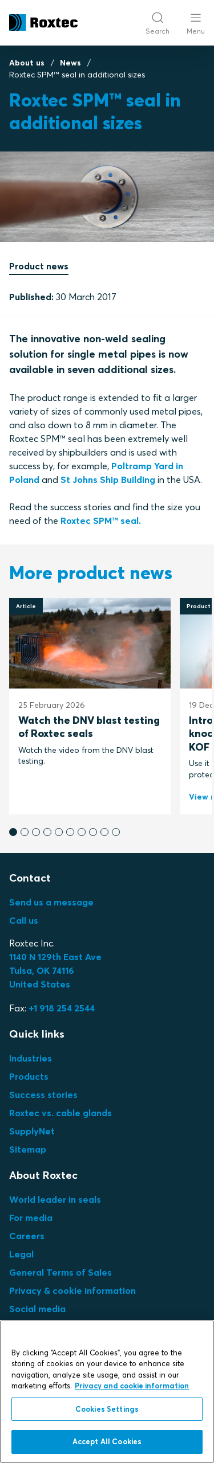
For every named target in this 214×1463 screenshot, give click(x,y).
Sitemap (27, 1149)
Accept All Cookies (107, 1441)
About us (27, 63)
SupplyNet (32, 1131)
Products (29, 1076)
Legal (21, 1254)
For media (31, 1217)
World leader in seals (55, 1199)
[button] (13, 832)
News (70, 63)
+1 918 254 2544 (62, 1008)
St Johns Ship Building (107, 479)
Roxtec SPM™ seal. (100, 520)
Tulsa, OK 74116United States (55, 970)
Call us (23, 920)
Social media (37, 1308)
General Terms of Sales (60, 1272)
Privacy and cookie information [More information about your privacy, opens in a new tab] (132, 1385)
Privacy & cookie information (72, 1290)
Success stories (43, 1094)
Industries (30, 1058)
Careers (27, 1235)
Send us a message (51, 902)
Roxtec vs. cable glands (60, 1112)
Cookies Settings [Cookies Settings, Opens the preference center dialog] (107, 1408)
